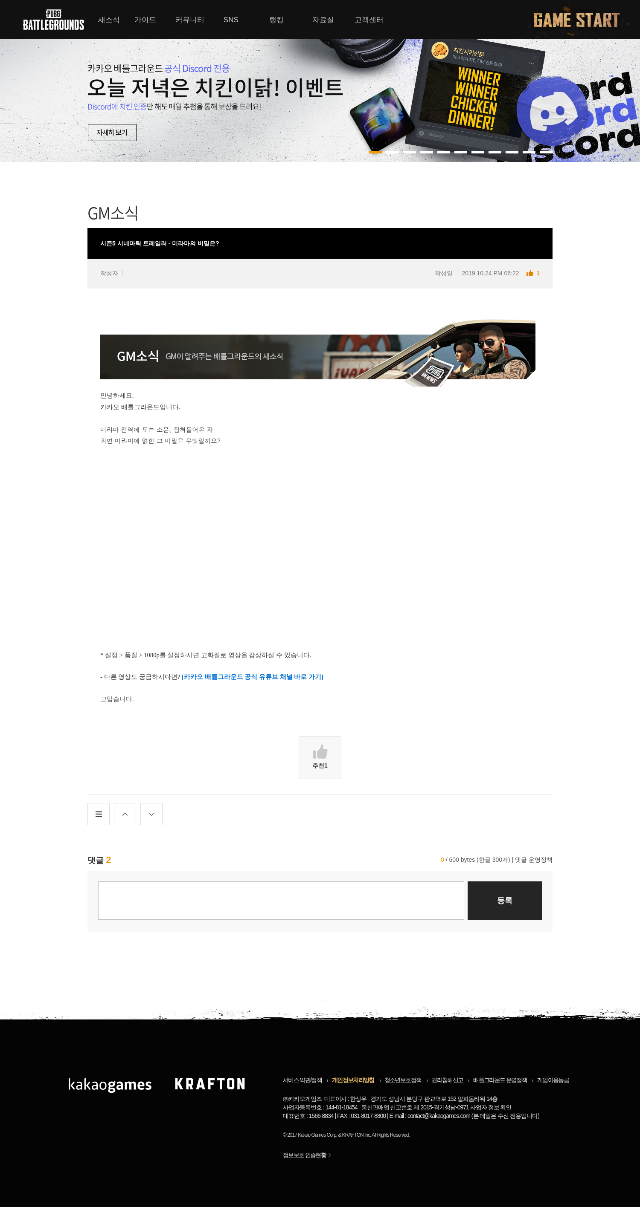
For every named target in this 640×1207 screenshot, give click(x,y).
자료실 (323, 20)
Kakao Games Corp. (317, 1135)
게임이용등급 (553, 1080)
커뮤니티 (189, 20)
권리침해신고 (447, 1080)
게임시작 (582, 19)
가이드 (145, 20)
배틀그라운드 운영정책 (500, 1080)
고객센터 (369, 20)
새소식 (109, 20)
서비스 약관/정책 (302, 1080)
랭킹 (276, 20)
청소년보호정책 (402, 1080)
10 (546, 152)
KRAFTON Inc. (356, 1135)
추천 (320, 756)
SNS (231, 20)
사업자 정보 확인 (491, 1107)
